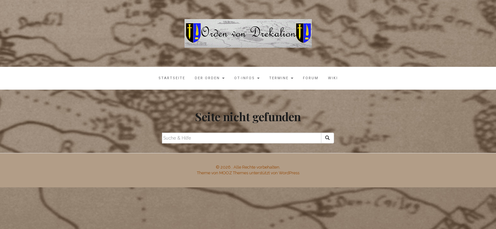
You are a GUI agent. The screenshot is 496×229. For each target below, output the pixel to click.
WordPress (289, 172)
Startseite (171, 78)
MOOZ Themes (233, 172)
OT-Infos (247, 78)
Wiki (333, 78)
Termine (281, 78)
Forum (310, 78)
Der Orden (210, 78)
